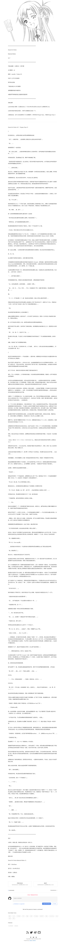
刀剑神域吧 (10, 926)
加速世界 (41, 916)
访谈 (57, 916)
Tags (64, 2)
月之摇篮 (36, 916)
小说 (14, 11)
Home (52, 2)
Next (45, 884)
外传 (23, 11)
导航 (14, 918)
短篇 (27, 11)
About (58, 2)
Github (34, 940)
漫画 (46, 916)
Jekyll (30, 940)
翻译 (10, 11)
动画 (10, 918)
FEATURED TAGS (12, 913)
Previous (20, 884)
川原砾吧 (16, 926)
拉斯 (31, 916)
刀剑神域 (18, 11)
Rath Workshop (6, 2)
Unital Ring (52, 916)
